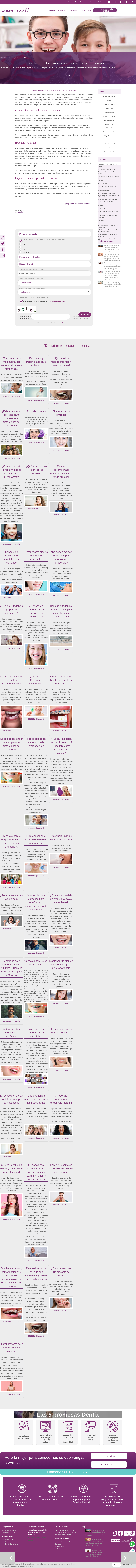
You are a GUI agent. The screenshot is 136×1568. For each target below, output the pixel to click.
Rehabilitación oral (109, 144)
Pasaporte (25, 252)
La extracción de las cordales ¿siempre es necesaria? (11, 1099)
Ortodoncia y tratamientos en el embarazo (36, 362)
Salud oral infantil (109, 152)
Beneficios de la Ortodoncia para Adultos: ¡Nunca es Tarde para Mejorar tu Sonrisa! (11, 967)
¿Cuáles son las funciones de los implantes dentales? (108, 230)
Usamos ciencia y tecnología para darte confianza (46, 1438)
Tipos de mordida (36, 411)
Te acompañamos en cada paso (23, 1436)
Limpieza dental (109, 120)
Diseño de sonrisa (109, 104)
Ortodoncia (18, 212)
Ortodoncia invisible (109, 132)
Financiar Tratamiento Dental (64, 1530)
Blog (89, 11)
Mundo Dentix (109, 124)
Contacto (101, 2)
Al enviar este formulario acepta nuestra (44, 301)
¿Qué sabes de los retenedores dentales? (36, 470)
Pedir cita (51, 11)
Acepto (116, 1565)
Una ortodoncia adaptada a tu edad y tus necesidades (36, 1099)
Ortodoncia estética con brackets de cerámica (11, 1033)
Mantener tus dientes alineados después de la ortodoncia (107, 200)
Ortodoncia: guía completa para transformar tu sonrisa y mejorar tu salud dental (36, 902)
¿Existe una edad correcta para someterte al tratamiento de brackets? (11, 418)
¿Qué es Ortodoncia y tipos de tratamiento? (11, 609)
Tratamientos (61, 11)
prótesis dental (102, 223)
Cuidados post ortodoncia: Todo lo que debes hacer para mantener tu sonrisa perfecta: (36, 1172)
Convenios (83, 2)
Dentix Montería (9, 1542)
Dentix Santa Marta (10, 1544)
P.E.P (24, 249)
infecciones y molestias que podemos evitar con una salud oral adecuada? (108, 195)
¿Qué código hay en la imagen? (25, 317)
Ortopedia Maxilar (109, 136)
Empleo (92, 2)
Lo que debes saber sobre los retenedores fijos (11, 680)
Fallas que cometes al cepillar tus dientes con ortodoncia (61, 1168)
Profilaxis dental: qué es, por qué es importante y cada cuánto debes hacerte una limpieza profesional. (112, 275)
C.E (23, 244)
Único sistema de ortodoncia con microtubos (36, 1033)
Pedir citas (109, 1456)
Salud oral (109, 148)
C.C (23, 241)
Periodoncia (109, 140)
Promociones (73, 11)
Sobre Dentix (72, 2)
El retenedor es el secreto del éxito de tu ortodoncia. (36, 839)
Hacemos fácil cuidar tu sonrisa (90, 1437)
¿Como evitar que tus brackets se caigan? (61, 1272)
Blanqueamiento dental (109, 96)
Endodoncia (109, 108)
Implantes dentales (109, 116)
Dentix (33, 90)
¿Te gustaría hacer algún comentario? (79, 204)
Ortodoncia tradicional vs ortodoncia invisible (61, 1099)
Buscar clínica (109, 1464)
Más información (127, 1565)
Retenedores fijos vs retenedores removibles (36, 555)
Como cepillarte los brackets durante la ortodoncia (61, 680)
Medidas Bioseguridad (62, 1542)
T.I (23, 247)
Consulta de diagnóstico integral (65, 1532)
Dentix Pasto (8, 1540)
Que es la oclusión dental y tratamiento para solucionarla (11, 1168)
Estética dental (109, 112)
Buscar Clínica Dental (9, 1530)
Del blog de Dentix (15, 58)
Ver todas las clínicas (8, 1532)
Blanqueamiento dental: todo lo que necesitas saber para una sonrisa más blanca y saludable (94, 1543)
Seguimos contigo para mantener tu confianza (113, 1438)
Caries (109, 100)
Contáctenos (66, 323)
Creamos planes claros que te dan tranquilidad (68, 1438)
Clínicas (82, 11)
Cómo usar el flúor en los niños (107, 169)
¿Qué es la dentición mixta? (106, 239)
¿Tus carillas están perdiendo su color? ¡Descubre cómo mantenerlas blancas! (61, 745)
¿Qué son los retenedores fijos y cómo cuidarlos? (61, 362)
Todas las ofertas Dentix (63, 1534)
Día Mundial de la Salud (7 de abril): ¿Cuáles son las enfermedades (109, 177)
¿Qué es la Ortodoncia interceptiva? (36, 680)
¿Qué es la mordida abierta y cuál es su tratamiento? (61, 899)
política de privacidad (57, 301)
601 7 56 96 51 (68, 1472)
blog (37, 90)
